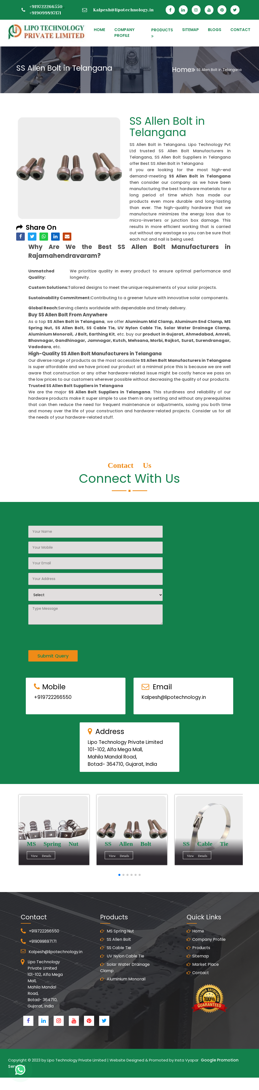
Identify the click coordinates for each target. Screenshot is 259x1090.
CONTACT (240, 29)
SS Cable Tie (115, 969)
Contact (198, 994)
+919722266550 (45, 6)
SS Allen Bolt (115, 961)
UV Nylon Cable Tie (122, 978)
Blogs (214, 29)
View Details (53, 856)
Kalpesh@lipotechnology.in (123, 9)
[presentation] (66, 614)
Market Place (203, 986)
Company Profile (124, 32)
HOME (99, 29)
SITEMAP (190, 29)
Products (198, 969)
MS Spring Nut (117, 953)
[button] (119, 875)
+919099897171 (45, 12)
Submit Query (53, 634)
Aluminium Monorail (122, 1001)
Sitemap (198, 978)
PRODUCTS (162, 30)
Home (183, 69)
